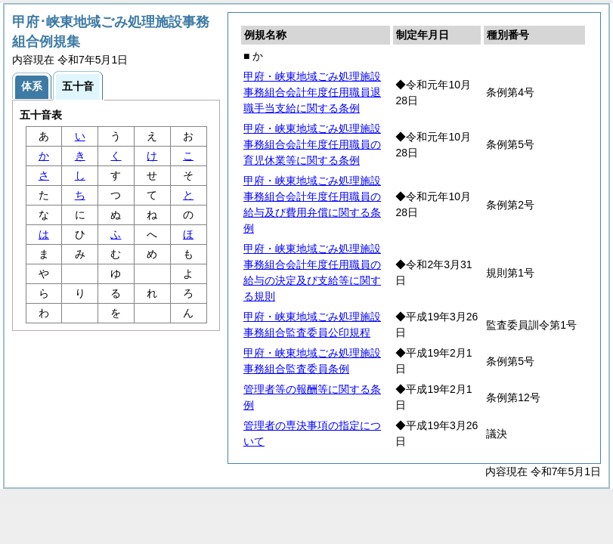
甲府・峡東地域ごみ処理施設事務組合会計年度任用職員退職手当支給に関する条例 (312, 92)
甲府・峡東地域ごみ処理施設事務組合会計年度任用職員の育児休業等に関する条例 (312, 144)
